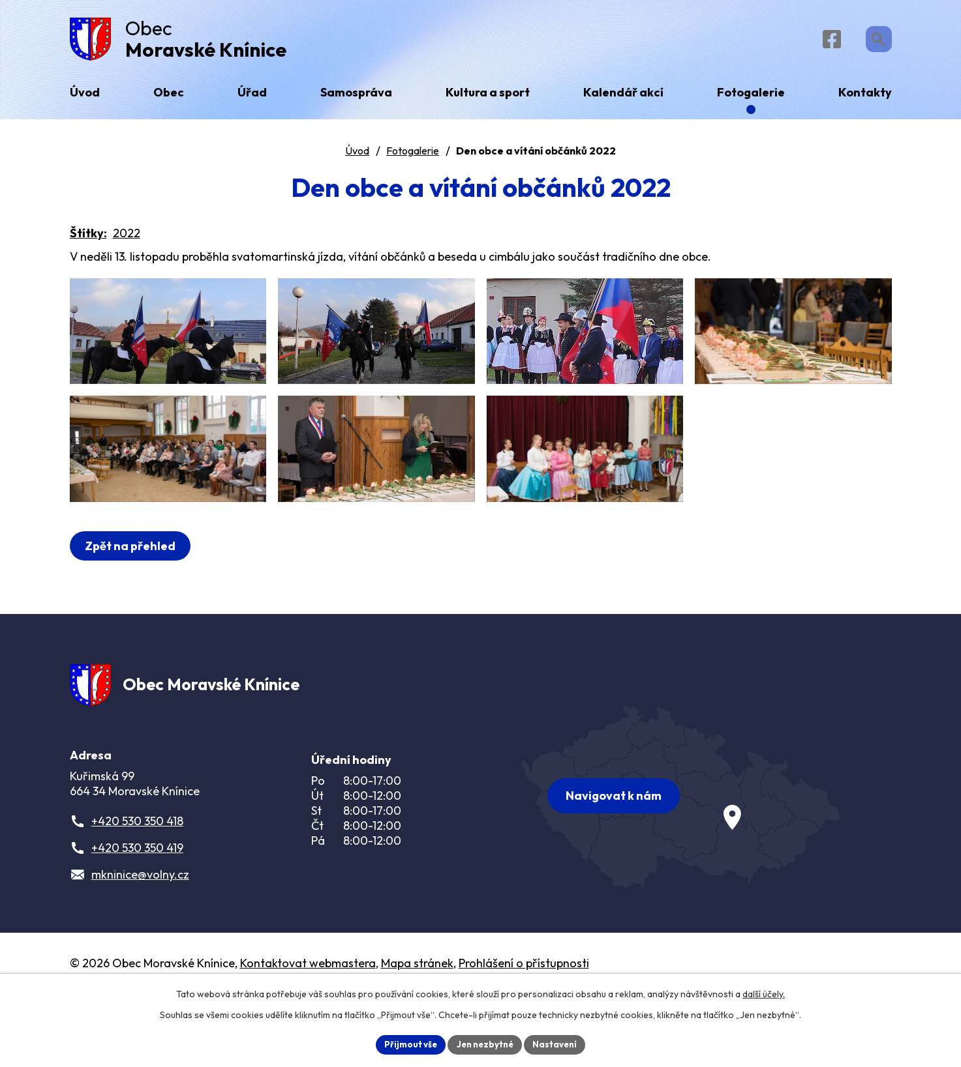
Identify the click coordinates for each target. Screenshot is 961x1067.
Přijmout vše (407, 1043)
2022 (126, 238)
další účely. (763, 993)
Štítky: (88, 238)
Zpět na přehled (132, 599)
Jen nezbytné (485, 1043)
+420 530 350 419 (137, 907)
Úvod (357, 155)
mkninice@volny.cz (140, 934)
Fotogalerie (412, 155)
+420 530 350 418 (137, 880)
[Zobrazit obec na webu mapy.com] (680, 850)
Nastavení (559, 1043)
